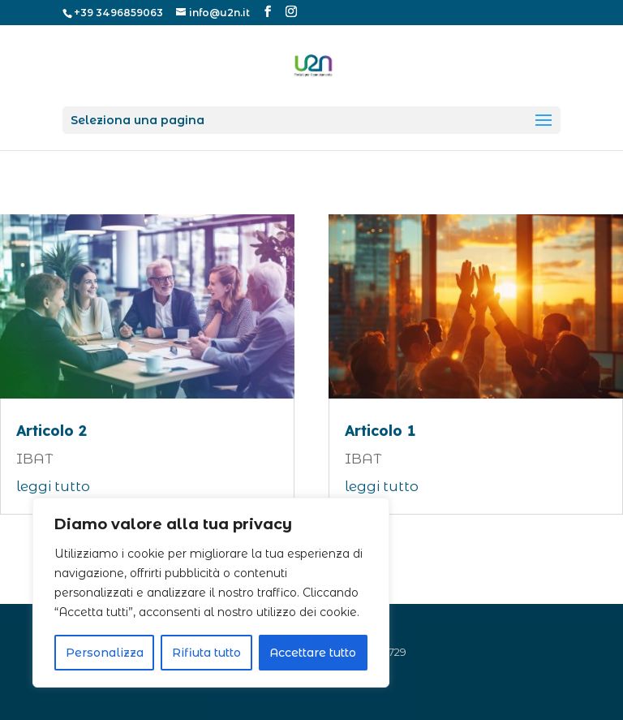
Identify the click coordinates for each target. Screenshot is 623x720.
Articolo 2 (51, 430)
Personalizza (105, 652)
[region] (210, 593)
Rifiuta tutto (206, 652)
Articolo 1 (380, 430)
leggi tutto (53, 486)
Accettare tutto (312, 652)
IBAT (34, 459)
